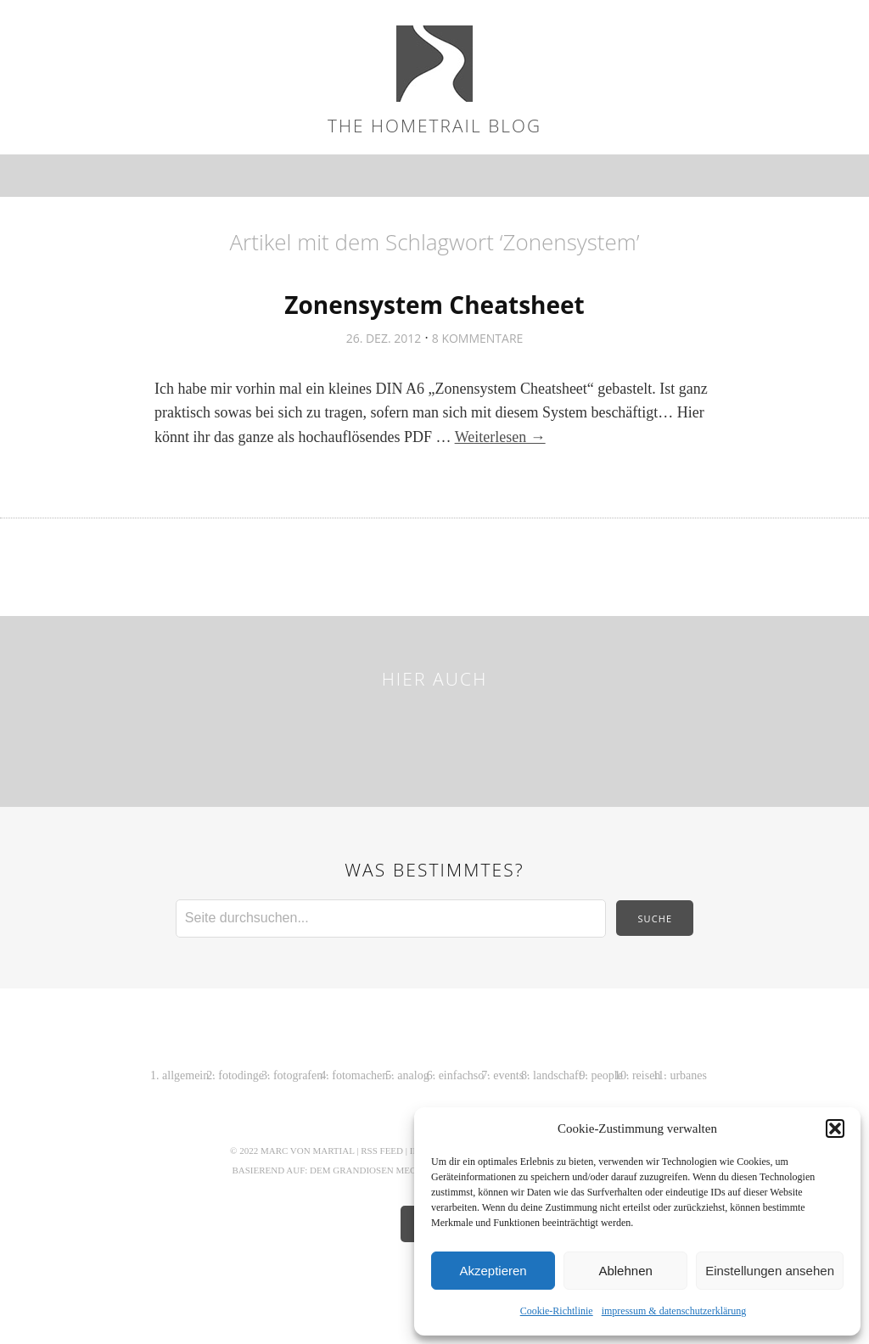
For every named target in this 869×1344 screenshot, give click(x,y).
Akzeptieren (492, 1270)
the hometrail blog (434, 125)
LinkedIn (538, 734)
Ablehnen (625, 1270)
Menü (435, 175)
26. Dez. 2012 (384, 338)
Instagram (411, 734)
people (607, 1075)
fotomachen (360, 1075)
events (508, 1075)
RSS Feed (382, 1150)
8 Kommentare (478, 338)
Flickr (368, 734)
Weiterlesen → (500, 436)
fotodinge (241, 1075)
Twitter (283, 734)
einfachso (462, 1075)
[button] (835, 1128)
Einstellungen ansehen (769, 1270)
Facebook (326, 734)
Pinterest (453, 734)
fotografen (297, 1075)
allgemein (185, 1075)
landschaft (557, 1075)
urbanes (688, 1075)
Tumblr (580, 734)
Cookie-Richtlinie (556, 1311)
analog (413, 1075)
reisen (646, 1075)
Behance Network (496, 734)
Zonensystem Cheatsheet (434, 304)
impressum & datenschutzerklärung (674, 1311)
